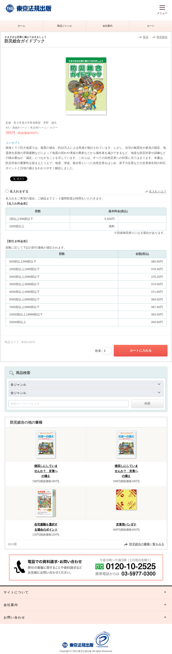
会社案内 (107, 25)
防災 (145, 37)
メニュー (162, 9)
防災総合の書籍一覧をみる (146, 544)
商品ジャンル (64, 25)
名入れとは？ (157, 191)
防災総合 (162, 37)
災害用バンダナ (126, 524)
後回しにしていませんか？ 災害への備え (46, 471)
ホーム (21, 25)
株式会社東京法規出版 (28, 8)
